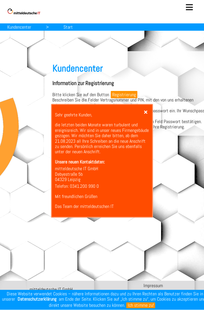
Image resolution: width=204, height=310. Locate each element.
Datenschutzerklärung (37, 299)
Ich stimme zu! (141, 305)
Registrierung (124, 95)
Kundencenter (19, 27)
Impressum (153, 286)
